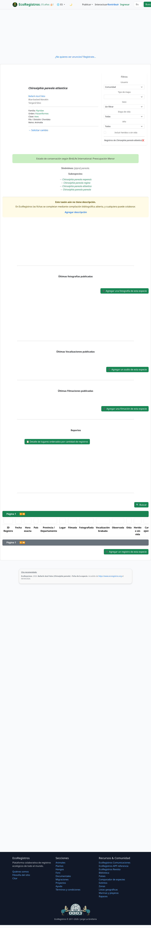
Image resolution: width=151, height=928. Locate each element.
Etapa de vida (124, 111)
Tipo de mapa (124, 92)
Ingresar (124, 4)
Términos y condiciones (68, 889)
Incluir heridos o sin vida (126, 132)
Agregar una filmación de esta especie (125, 408)
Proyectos (61, 882)
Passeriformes (42, 113)
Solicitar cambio (38, 130)
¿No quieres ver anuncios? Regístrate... (75, 56)
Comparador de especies (112, 879)
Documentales (63, 876)
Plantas (59, 866)
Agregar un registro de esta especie (126, 551)
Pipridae (40, 110)
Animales (60, 862)
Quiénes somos (20, 871)
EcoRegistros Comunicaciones (114, 862)
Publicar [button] (86, 4)
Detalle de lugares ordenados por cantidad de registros (57, 441)
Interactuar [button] (100, 4)
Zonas (102, 886)
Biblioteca (104, 872)
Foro (58, 872)
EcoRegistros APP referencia (113, 866)
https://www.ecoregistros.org (110, 576)
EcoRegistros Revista (109, 869)
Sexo (124, 102)
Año (124, 121)
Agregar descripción (75, 212)
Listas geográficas (108, 889)
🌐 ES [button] (60, 4)
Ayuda (59, 886)
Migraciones (62, 879)
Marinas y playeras (108, 893)
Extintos (103, 882)
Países (102, 876)
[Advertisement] (75, 32)
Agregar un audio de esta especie (127, 369)
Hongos (60, 869)
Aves (36, 116)
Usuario (124, 82)
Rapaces (103, 896)
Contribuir (113, 4)
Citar (14, 878)
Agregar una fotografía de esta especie (124, 290)
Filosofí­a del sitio (21, 875)
